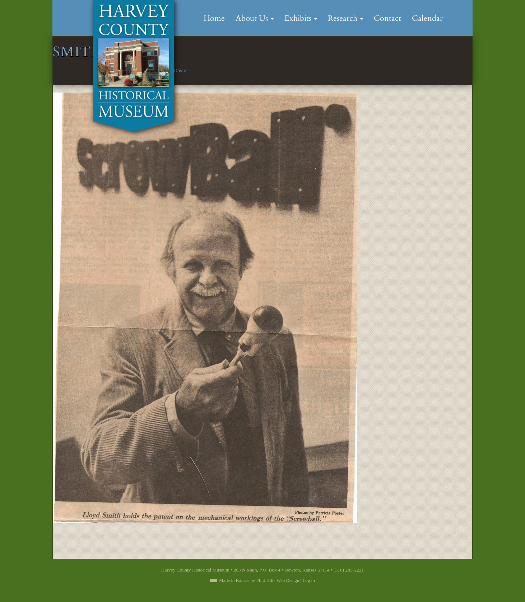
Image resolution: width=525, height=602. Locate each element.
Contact (387, 18)
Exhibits (300, 18)
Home (214, 18)
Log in (308, 580)
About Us (255, 18)
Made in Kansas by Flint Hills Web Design (259, 580)
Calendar (427, 18)
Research (345, 18)
